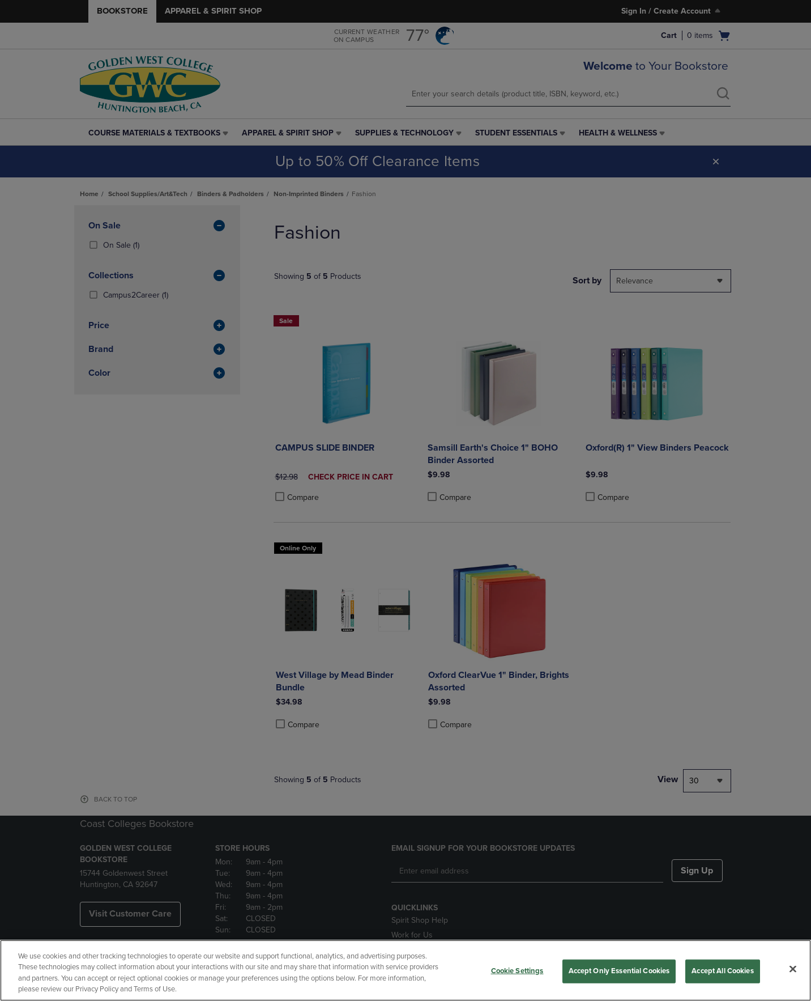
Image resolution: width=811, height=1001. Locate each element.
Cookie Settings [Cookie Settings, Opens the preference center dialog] (517, 970)
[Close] (792, 968)
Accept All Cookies (722, 970)
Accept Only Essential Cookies (619, 970)
